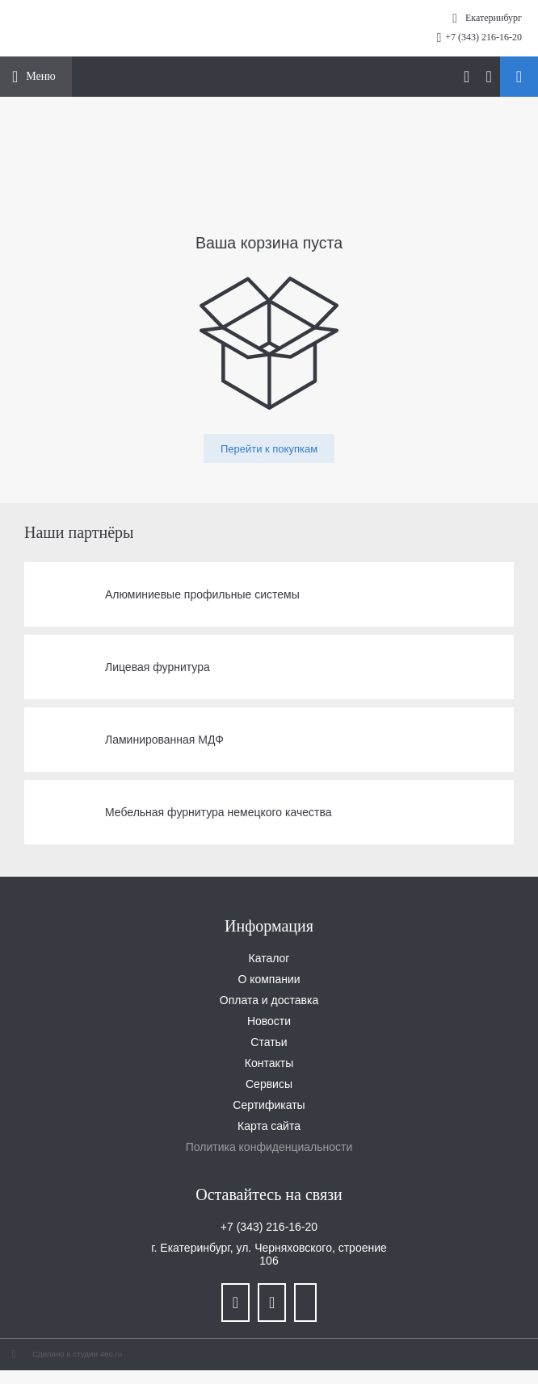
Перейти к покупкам (269, 449)
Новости (269, 1021)
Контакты (269, 1063)
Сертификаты (269, 1104)
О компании (268, 979)
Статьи (268, 1042)
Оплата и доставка (269, 1000)
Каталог (269, 958)
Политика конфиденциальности (269, 1146)
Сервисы (269, 1084)
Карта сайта (269, 1125)
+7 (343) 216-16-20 (483, 37)
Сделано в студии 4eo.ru (77, 1353)
